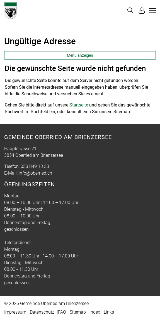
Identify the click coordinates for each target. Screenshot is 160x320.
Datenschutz (42, 312)
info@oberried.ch (35, 173)
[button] (130, 10)
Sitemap (78, 312)
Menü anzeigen (80, 55)
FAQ (62, 312)
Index (94, 312)
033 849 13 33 (35, 166)
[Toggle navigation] (151, 10)
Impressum (15, 312)
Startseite (78, 105)
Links (109, 312)
